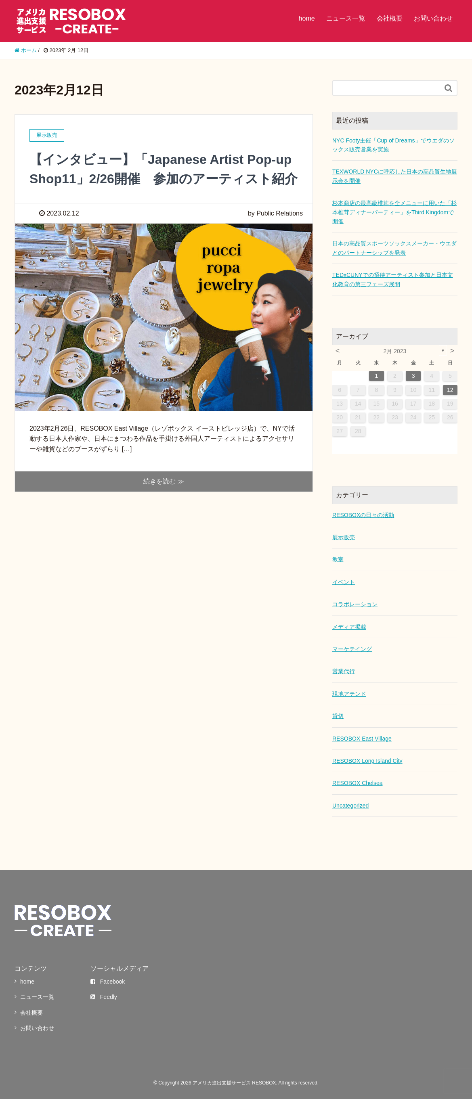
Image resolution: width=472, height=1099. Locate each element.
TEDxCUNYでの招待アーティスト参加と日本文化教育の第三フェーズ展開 (392, 279)
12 (450, 390)
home (307, 18)
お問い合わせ (433, 18)
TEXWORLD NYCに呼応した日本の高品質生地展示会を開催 (394, 176)
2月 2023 (395, 351)
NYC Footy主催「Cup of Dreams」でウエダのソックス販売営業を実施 (393, 145)
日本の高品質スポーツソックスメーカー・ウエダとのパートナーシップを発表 (394, 247)
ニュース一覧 (345, 18)
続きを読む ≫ (163, 481)
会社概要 (390, 18)
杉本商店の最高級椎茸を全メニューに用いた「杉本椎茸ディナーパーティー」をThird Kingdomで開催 (394, 212)
